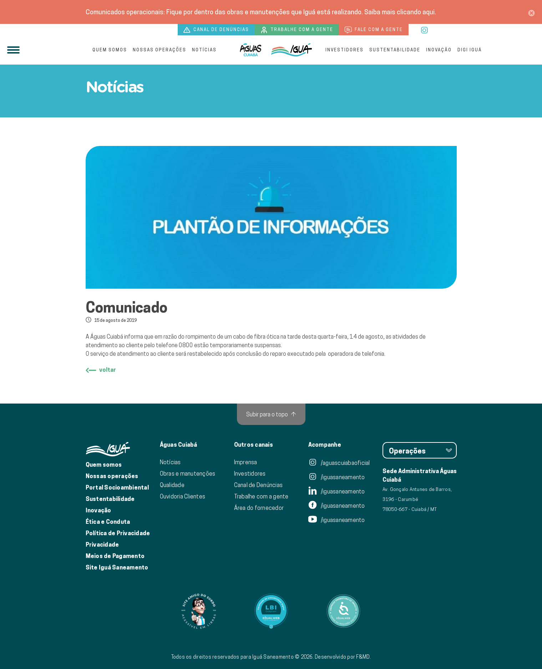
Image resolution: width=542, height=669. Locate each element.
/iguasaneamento (336, 477)
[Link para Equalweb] (271, 611)
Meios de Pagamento (115, 556)
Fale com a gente (374, 30)
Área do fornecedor (259, 508)
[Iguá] (250, 50)
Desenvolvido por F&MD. (343, 657)
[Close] (531, 12)
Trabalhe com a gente (296, 30)
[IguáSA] (291, 50)
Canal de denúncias (216, 30)
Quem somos (109, 49)
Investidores (344, 49)
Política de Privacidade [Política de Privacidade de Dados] (118, 533)
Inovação (439, 49)
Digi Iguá (469, 49)
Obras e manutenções (188, 473)
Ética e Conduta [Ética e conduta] (108, 521)
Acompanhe (324, 445)
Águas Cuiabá (178, 445)
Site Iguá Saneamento (117, 567)
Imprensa (245, 462)
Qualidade (172, 485)
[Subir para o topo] (271, 414)
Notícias (204, 49)
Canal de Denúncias (258, 485)
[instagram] (424, 29)
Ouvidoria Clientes (183, 496)
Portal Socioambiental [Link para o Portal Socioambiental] (117, 487)
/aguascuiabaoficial (339, 463)
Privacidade (102, 544)
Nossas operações (159, 49)
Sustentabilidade (394, 49)
